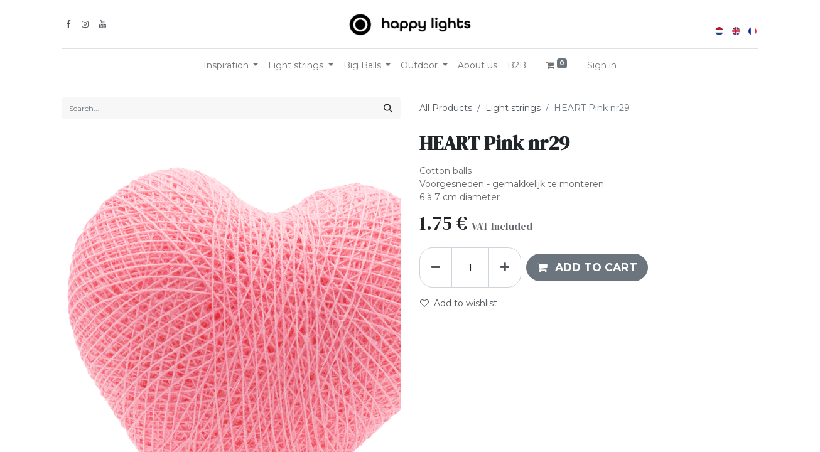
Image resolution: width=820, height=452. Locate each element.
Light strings (513, 108)
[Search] (388, 108)
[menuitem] (477, 65)
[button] (587, 267)
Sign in (602, 65)
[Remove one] (435, 267)
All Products (445, 108)
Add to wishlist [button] (458, 303)
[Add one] (504, 267)
